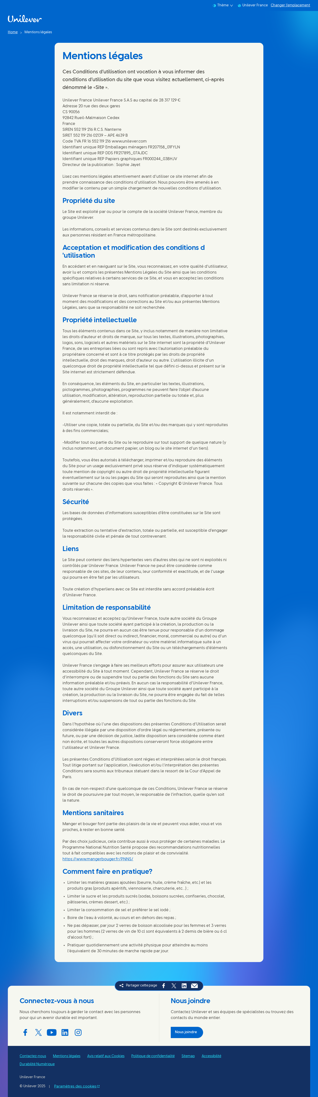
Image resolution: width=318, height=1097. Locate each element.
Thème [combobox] (222, 6)
